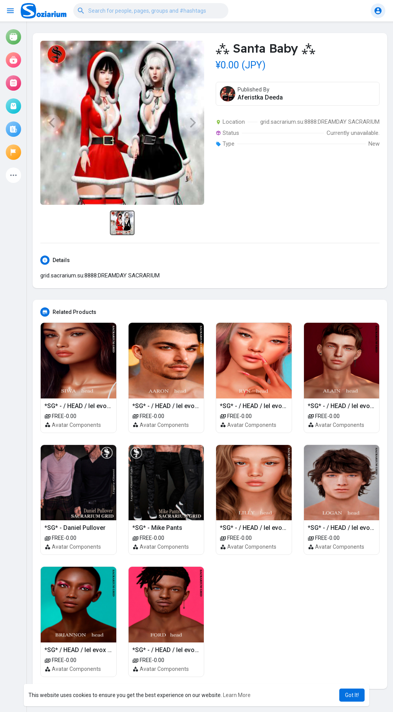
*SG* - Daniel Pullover (75, 527)
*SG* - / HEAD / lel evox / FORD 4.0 (180, 650)
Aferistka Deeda (260, 97)
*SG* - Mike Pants (157, 527)
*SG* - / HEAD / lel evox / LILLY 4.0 (267, 527)
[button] (150, 10)
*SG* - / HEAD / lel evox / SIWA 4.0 (92, 406)
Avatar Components (76, 425)
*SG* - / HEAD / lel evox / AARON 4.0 (182, 406)
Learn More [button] (237, 695)
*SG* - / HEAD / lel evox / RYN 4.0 (266, 406)
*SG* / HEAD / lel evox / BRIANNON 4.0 (98, 650)
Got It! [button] (352, 695)
